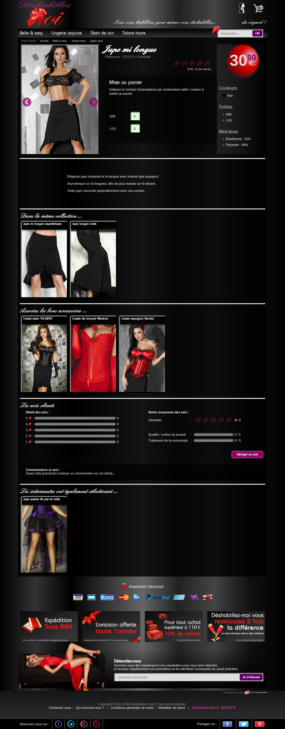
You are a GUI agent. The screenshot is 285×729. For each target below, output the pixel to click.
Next (93, 103)
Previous (27, 103)
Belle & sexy (60, 40)
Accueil (44, 40)
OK (257, 33)
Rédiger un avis (247, 454)
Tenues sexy (78, 40)
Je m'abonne (251, 677)
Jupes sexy (96, 40)
